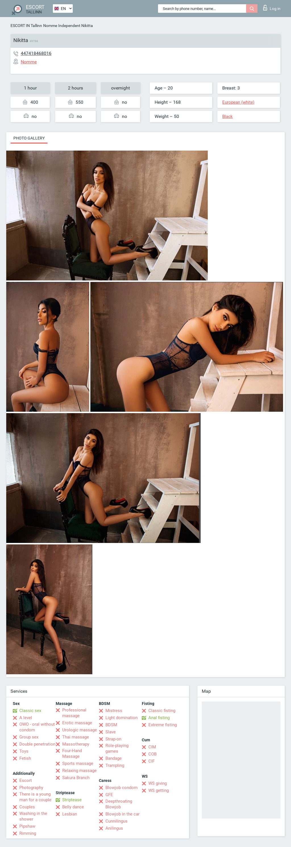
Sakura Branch (76, 777)
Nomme (50, 25)
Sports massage (77, 763)
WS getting (158, 790)
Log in (271, 8)
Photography (31, 787)
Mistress (113, 710)
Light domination (121, 717)
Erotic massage (77, 722)
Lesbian (69, 814)
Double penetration (37, 744)
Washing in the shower (33, 816)
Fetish (25, 758)
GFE (109, 794)
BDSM (111, 724)
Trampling (114, 765)
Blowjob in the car (122, 814)
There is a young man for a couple (35, 797)
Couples (27, 806)
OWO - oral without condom (37, 727)
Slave (110, 731)
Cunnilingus (116, 821)
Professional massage (74, 712)
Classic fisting (161, 710)
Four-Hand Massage (72, 753)
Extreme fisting (162, 724)
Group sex (28, 737)
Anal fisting (159, 717)
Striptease (72, 799)
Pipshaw (27, 826)
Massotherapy (75, 744)
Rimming (27, 833)
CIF (151, 761)
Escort (25, 780)
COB (152, 754)
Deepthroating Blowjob (118, 804)
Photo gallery (29, 138)
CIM (152, 747)
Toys (23, 751)
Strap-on (113, 739)
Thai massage (75, 737)
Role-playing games (116, 748)
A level (25, 717)
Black (227, 116)
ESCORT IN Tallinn (26, 25)
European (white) (238, 102)
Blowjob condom (121, 787)
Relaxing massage (79, 770)
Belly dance (73, 806)
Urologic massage (79, 729)
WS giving (157, 783)
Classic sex (30, 710)
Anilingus (114, 828)
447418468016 (36, 53)
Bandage (113, 758)
